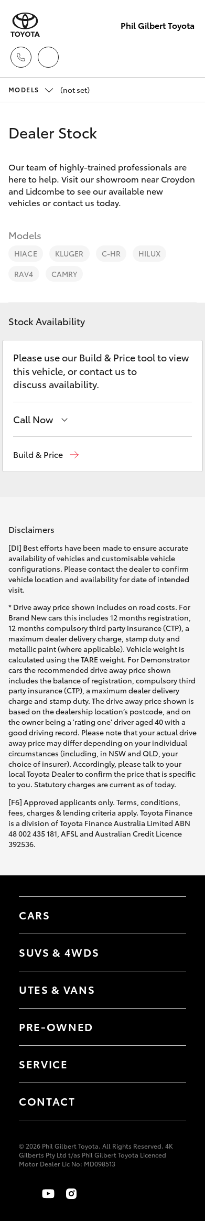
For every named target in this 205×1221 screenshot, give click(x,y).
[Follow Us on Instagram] (71, 1193)
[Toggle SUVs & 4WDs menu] (167, 952)
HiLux (149, 253)
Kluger (69, 253)
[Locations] (48, 57)
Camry (64, 274)
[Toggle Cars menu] (167, 915)
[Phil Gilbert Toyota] (25, 25)
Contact (47, 1101)
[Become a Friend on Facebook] (25, 1193)
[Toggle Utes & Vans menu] (167, 989)
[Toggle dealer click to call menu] (20, 57)
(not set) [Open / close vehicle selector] (49, 89)
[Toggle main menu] (184, 57)
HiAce (25, 253)
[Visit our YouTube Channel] (48, 1193)
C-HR (111, 253)
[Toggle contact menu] (167, 1027)
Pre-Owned (56, 1026)
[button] (46, 454)
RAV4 (24, 274)
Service (43, 1063)
